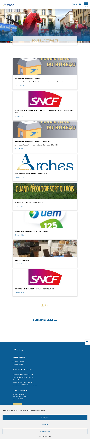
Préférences (45, 431)
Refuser (45, 424)
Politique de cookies (45, 436)
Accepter (45, 417)
